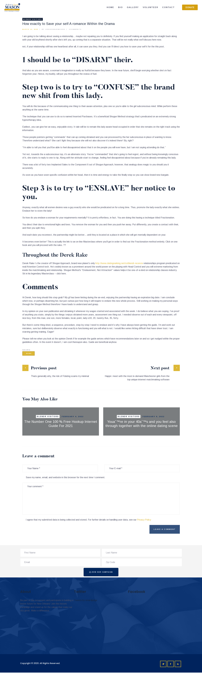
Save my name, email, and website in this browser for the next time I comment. (65, 477)
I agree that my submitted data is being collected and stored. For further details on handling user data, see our (88, 520)
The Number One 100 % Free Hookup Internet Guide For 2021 (60, 424)
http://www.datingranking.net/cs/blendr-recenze (119, 263)
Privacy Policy (144, 520)
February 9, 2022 (153, 416)
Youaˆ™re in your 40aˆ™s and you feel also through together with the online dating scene (141, 424)
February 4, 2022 (72, 416)
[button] (190, 7)
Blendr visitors (32, 19)
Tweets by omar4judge (85, 600)
